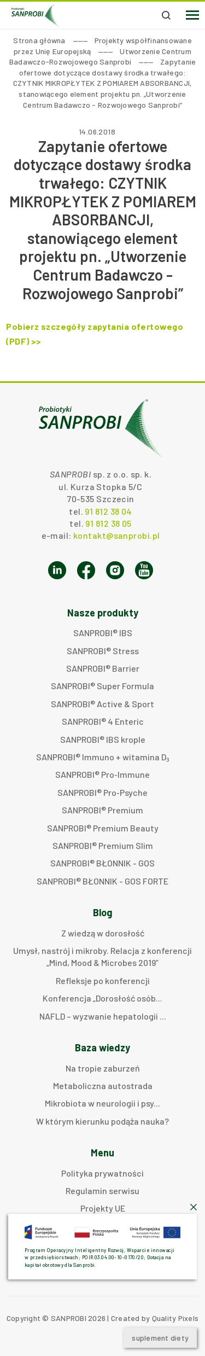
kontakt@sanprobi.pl (116, 535)
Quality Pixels (175, 1318)
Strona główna (39, 40)
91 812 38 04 (108, 511)
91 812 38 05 (108, 523)
